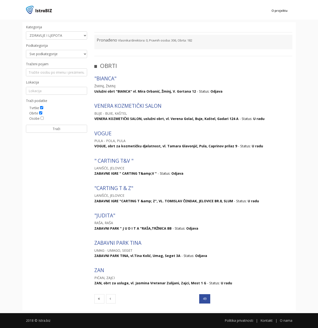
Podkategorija (37, 45)
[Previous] (111, 298)
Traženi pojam (37, 64)
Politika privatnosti (239, 320)
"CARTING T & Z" (113, 188)
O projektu (279, 10)
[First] (99, 298)
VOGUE (103, 133)
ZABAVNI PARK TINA (117, 242)
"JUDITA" (104, 215)
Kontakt (266, 320)
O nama (286, 320)
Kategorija (34, 27)
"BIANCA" (105, 78)
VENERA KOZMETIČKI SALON (128, 105)
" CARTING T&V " (113, 160)
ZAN (99, 270)
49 (205, 298)
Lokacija (32, 82)
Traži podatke (36, 100)
